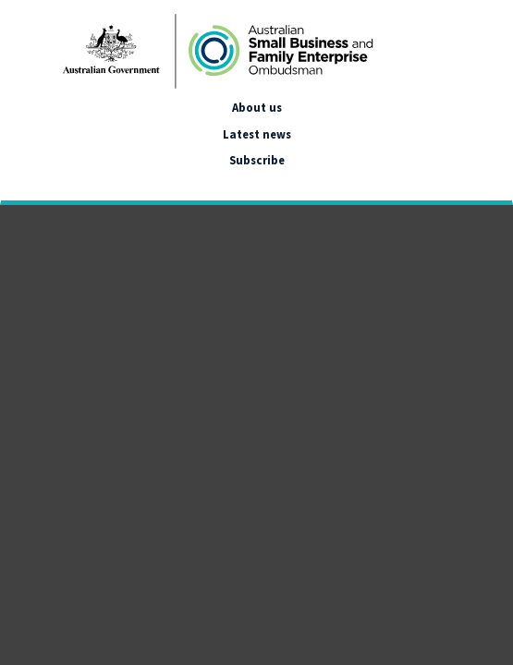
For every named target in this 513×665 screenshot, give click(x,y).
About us (257, 107)
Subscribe (257, 159)
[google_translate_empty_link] (17, 182)
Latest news (257, 134)
